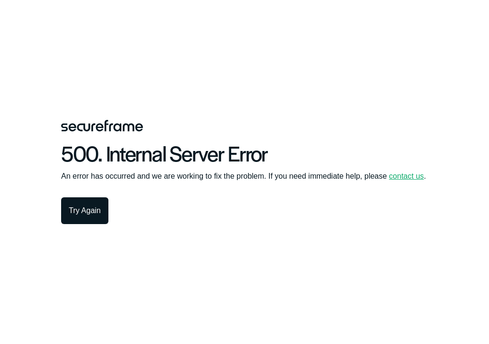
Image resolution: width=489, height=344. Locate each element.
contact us (406, 176)
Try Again (85, 210)
